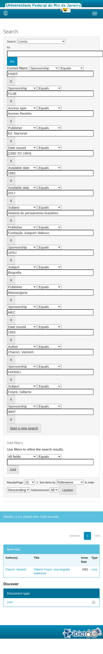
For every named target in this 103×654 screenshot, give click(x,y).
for (8, 47)
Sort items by (47, 482)
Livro (94, 569)
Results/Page (15, 482)
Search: (11, 41)
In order (89, 482)
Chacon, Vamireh (15, 569)
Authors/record (40, 490)
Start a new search (24, 428)
